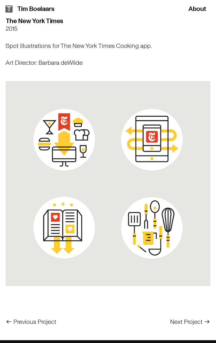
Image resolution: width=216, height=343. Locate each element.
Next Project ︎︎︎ (190, 322)
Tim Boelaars (30, 9)
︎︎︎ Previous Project (31, 322)
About (197, 9)
